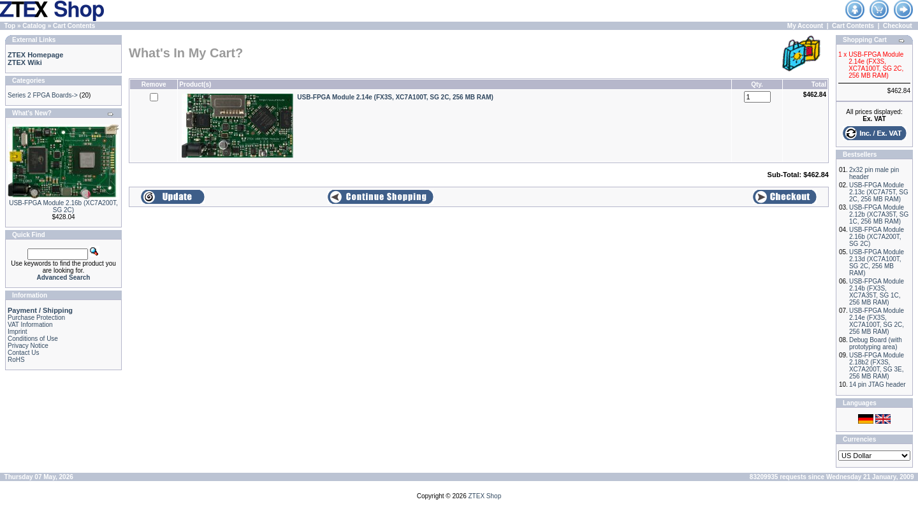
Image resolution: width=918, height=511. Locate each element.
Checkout (897, 25)
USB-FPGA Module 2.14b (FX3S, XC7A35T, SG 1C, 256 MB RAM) (876, 292)
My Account (805, 25)
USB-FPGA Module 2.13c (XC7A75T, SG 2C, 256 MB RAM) (878, 192)
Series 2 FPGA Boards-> (43, 95)
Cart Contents (74, 25)
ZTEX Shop (485, 496)
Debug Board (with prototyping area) (875, 343)
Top (10, 25)
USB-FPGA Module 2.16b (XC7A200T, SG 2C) (63, 206)
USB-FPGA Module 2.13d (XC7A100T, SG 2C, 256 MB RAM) (876, 262)
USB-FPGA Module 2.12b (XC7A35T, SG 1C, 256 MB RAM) (878, 214)
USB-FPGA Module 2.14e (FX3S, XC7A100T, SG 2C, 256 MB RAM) (876, 321)
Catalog (34, 25)
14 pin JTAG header (877, 384)
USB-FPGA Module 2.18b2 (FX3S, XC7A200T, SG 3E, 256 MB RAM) (876, 366)
